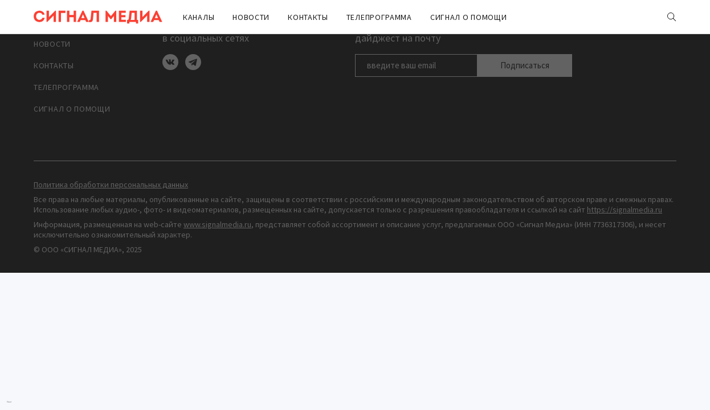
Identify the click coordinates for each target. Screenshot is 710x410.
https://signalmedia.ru (624, 209)
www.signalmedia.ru (217, 224)
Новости (251, 17)
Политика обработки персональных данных (111, 184)
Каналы (198, 17)
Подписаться (524, 65)
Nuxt (9, 401)
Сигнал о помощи (468, 17)
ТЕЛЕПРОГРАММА (379, 17)
